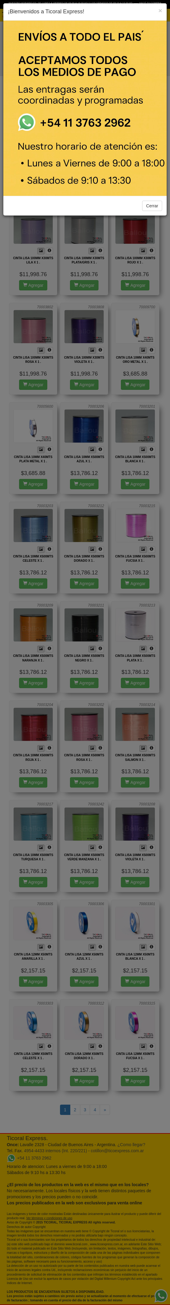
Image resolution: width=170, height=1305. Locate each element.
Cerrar (152, 205)
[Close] (160, 10)
